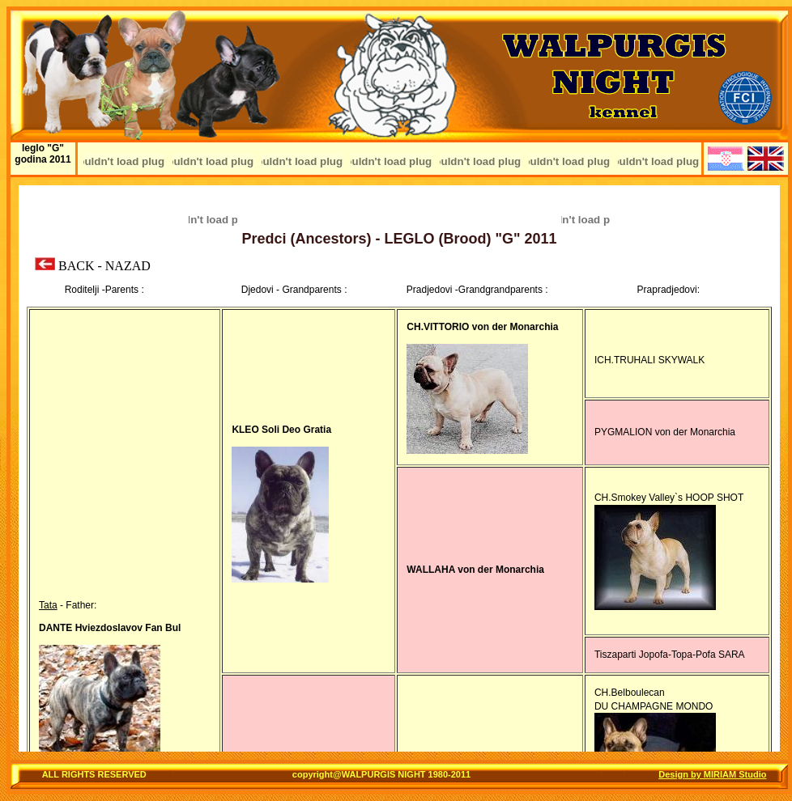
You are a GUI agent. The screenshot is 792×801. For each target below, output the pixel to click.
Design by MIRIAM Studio (712, 774)
